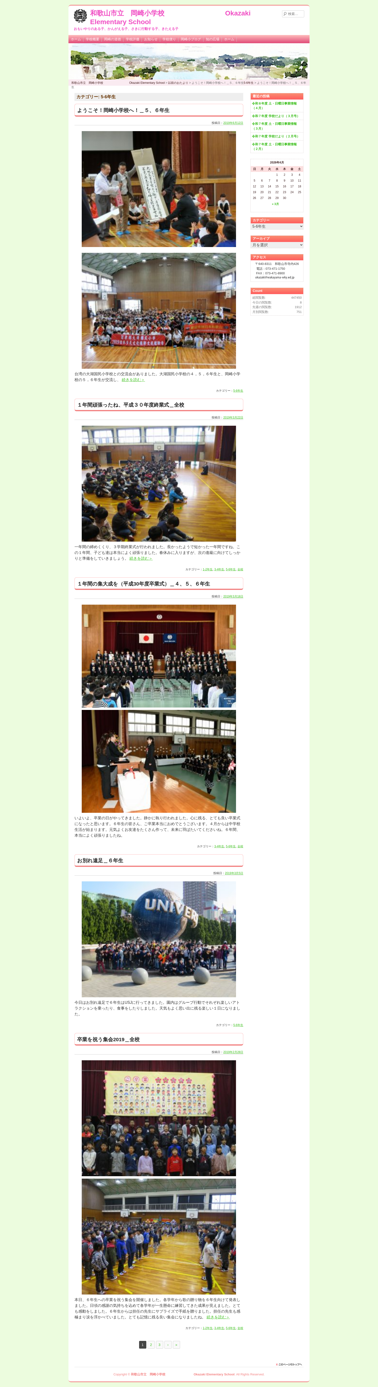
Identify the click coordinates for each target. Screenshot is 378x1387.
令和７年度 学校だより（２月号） (276, 136)
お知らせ (151, 39)
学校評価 (132, 39)
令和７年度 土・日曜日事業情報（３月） (274, 126)
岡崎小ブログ (191, 39)
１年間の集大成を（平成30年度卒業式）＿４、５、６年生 (143, 584)
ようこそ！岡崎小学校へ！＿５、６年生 (123, 110)
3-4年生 (219, 569)
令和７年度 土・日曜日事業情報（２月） (274, 146)
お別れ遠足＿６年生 (100, 860)
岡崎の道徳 (112, 39)
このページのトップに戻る (290, 1364)
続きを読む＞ (133, 380)
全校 (240, 569)
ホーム (76, 39)
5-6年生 (238, 390)
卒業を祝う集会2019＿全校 (108, 1039)
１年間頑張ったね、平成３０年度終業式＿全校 (130, 405)
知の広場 (212, 39)
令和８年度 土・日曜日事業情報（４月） (274, 106)
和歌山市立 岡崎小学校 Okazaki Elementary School (183, 1374)
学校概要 (92, 39)
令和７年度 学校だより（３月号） (276, 116)
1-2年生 (208, 569)
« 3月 (275, 204)
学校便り (169, 39)
